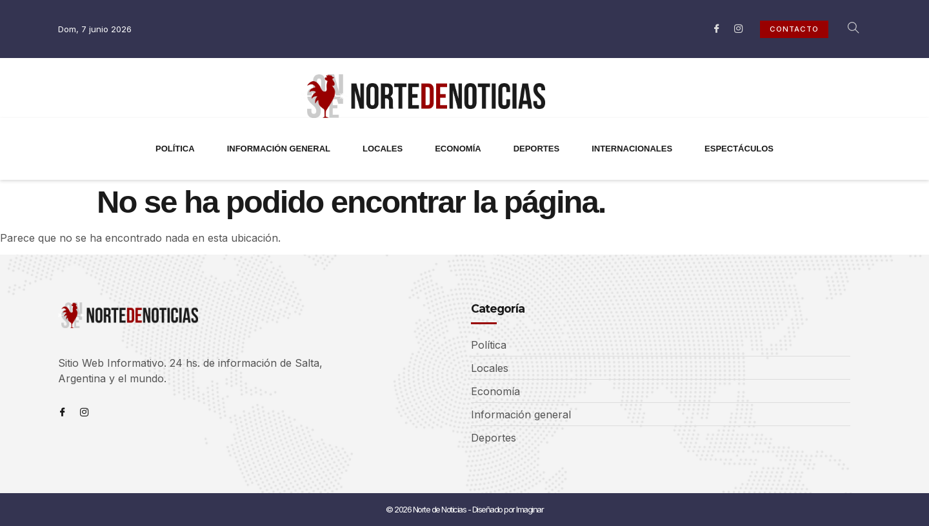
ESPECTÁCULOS (739, 148)
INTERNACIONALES (632, 148)
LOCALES (383, 148)
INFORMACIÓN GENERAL (278, 148)
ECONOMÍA (458, 148)
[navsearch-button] (846, 29)
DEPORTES (537, 148)
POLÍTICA (175, 148)
